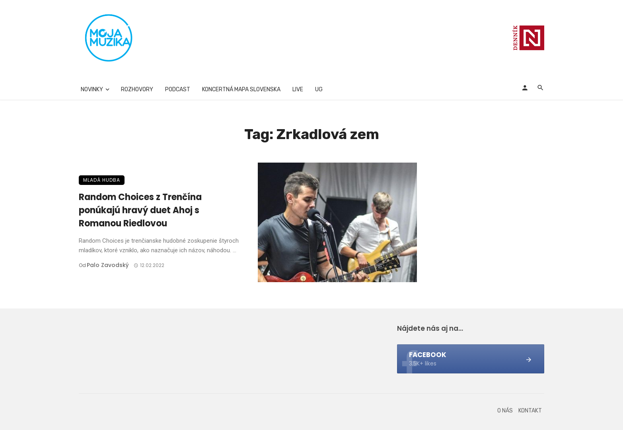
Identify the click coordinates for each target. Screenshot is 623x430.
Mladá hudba (101, 180)
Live (297, 89)
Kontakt (530, 410)
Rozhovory (137, 89)
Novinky (92, 89)
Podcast (177, 89)
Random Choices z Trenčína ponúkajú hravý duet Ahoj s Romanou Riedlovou (140, 210)
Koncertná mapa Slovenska (241, 89)
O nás (505, 410)
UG (319, 89)
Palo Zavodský (108, 265)
